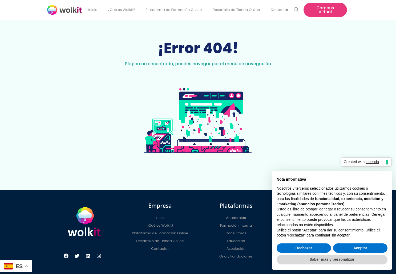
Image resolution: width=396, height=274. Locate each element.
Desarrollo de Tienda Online (236, 9)
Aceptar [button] (360, 248)
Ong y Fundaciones (236, 256)
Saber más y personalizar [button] (332, 259)
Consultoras (235, 233)
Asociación (236, 248)
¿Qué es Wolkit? (121, 9)
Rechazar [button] (304, 248)
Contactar (279, 9)
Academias (236, 217)
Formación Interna (236, 225)
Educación (236, 240)
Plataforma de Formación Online (174, 9)
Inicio (92, 9)
